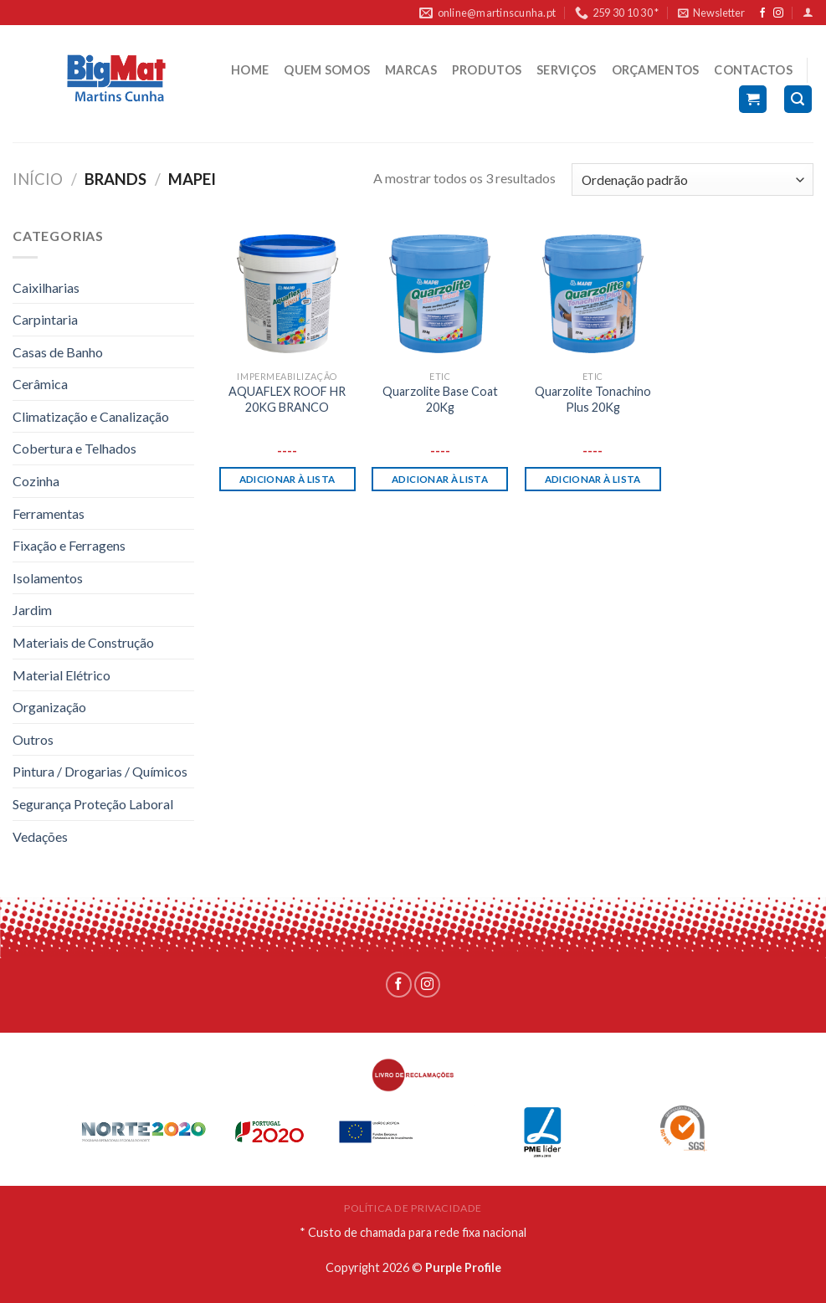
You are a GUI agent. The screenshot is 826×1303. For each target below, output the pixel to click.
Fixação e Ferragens (69, 545)
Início (38, 179)
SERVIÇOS (566, 70)
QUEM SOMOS (327, 70)
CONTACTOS (753, 70)
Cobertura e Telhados (74, 448)
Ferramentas (49, 513)
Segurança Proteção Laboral (93, 804)
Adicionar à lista (287, 479)
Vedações (40, 836)
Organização (49, 707)
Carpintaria (45, 319)
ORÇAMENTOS (656, 70)
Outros (33, 739)
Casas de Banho (58, 352)
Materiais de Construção (83, 642)
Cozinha (36, 481)
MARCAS (411, 70)
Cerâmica (40, 384)
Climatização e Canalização (91, 416)
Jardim (32, 610)
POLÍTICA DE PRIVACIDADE (413, 1208)
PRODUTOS (486, 70)
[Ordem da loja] (692, 179)
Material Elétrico (61, 675)
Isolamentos (48, 578)
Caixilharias (46, 287)
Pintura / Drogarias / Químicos (100, 771)
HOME (250, 70)
